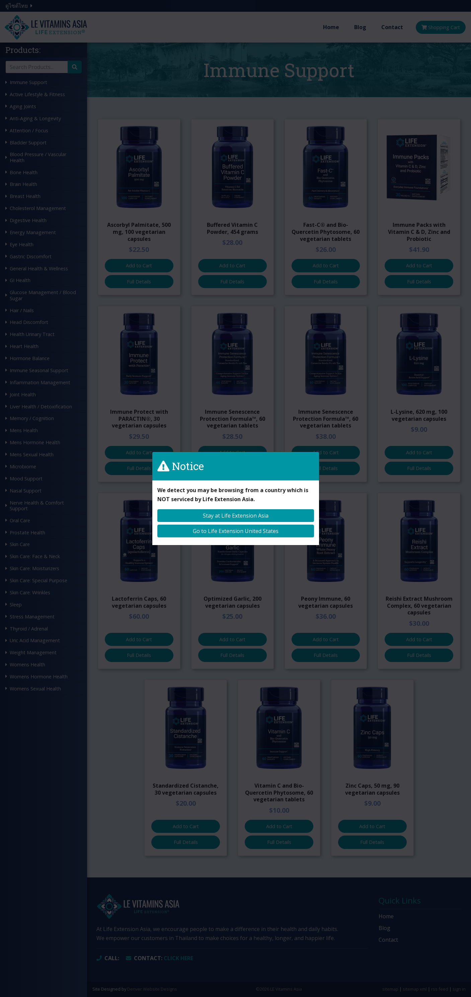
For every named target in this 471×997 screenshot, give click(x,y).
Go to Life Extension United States (236, 531)
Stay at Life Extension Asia (235, 515)
